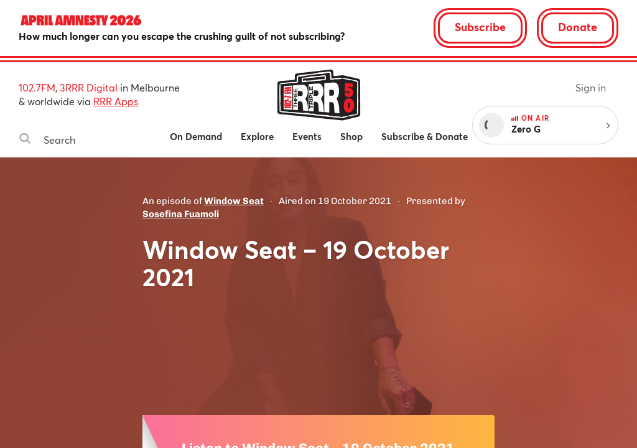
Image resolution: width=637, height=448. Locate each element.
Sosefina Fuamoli (180, 214)
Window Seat (234, 201)
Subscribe (480, 26)
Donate (577, 26)
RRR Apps (115, 101)
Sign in (590, 87)
